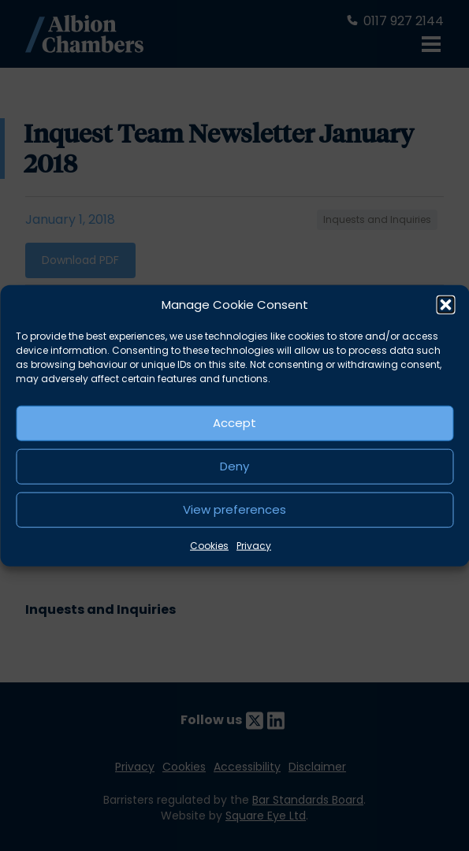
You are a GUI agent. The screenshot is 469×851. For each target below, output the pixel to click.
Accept (234, 422)
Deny (234, 466)
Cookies (209, 545)
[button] (445, 305)
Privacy (253, 545)
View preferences (234, 509)
